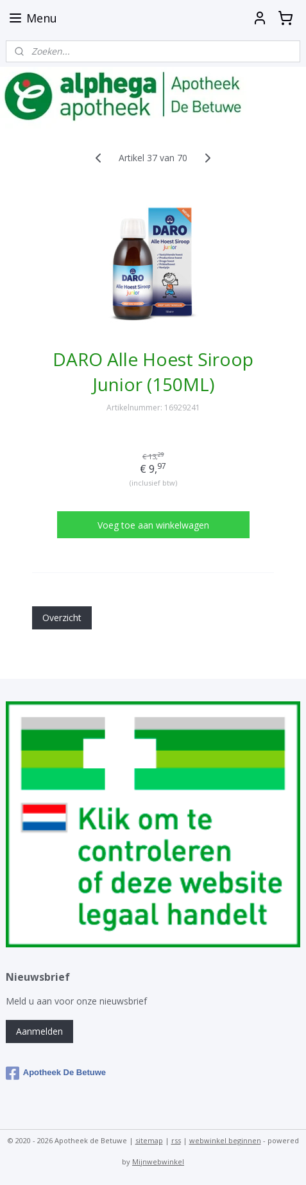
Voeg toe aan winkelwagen (153, 525)
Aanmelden (39, 1031)
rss (176, 1140)
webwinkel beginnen (225, 1140)
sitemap (149, 1140)
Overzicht (61, 617)
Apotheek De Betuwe (56, 1073)
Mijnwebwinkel (158, 1161)
